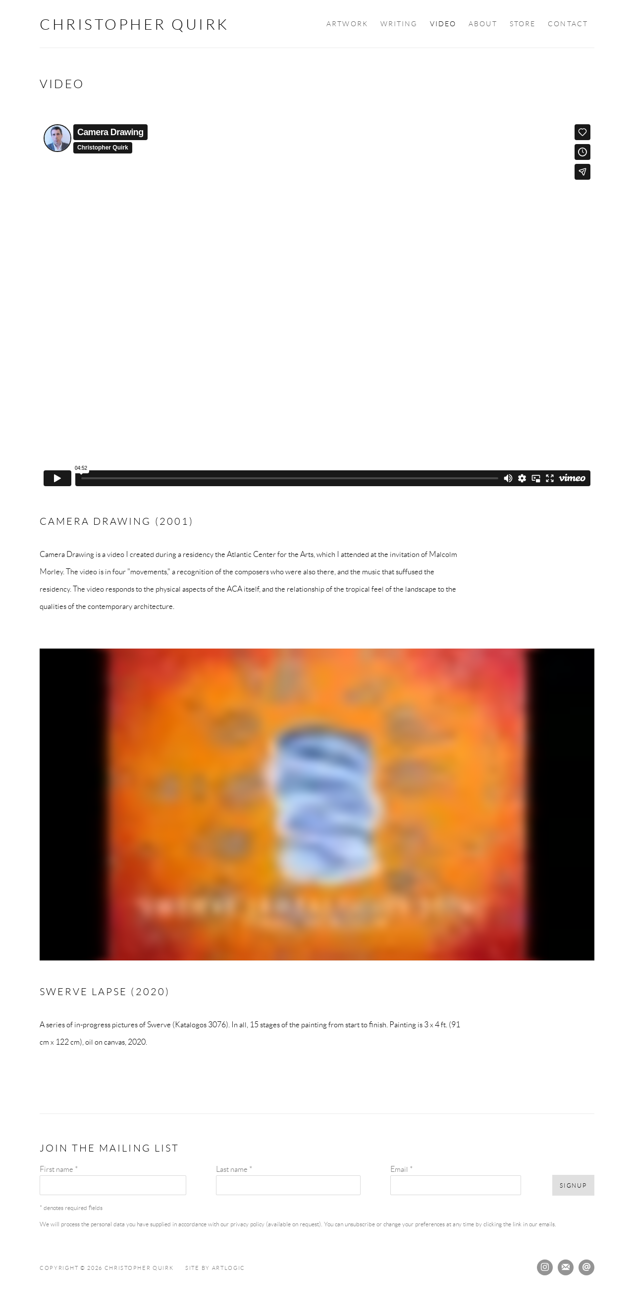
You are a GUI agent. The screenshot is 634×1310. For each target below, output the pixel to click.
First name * (59, 1168)
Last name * (234, 1168)
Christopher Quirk (134, 24)
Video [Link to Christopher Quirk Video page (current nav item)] (443, 24)
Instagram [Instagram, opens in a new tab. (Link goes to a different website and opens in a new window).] (545, 1267)
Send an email (586, 1267)
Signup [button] (573, 1185)
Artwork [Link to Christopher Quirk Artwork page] (347, 24)
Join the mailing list (566, 1267)
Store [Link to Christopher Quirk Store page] (523, 24)
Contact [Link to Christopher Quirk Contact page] (568, 24)
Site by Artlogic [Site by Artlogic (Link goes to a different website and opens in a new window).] (215, 1268)
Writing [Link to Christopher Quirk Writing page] (399, 24)
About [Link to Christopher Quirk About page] (483, 24)
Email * (401, 1168)
